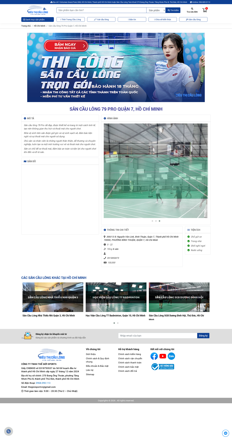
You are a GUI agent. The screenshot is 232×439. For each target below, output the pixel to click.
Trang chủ (26, 25)
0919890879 (113, 296)
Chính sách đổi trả (127, 406)
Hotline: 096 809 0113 (200, 2)
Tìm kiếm (173, 10)
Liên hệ (89, 405)
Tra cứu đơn (192, 10)
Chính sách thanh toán (129, 398)
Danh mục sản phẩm (34, 19)
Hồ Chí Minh (39, 25)
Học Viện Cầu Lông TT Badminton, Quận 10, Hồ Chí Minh (178, 353)
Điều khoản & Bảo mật (97, 401)
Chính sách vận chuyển (130, 394)
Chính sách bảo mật (128, 402)
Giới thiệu (91, 389)
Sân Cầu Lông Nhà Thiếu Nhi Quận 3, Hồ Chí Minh (112, 353)
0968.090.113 (43, 418)
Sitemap (90, 410)
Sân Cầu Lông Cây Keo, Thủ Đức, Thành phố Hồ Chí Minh (52, 353)
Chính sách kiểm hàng (129, 389)
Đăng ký (203, 371)
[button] (152, 259)
